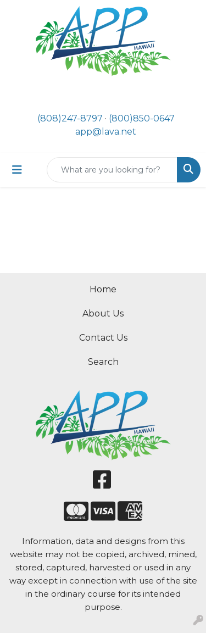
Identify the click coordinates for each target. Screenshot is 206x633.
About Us (103, 313)
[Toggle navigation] (17, 169)
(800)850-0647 (142, 118)
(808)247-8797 (70, 118)
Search (103, 362)
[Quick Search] (112, 169)
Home (103, 289)
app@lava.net (105, 131)
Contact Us (103, 337)
